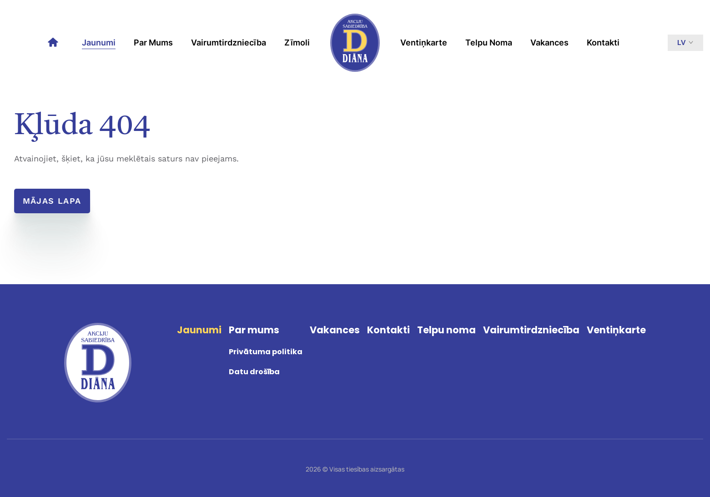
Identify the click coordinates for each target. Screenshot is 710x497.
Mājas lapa (53, 201)
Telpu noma (488, 42)
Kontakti (603, 42)
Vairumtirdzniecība (228, 42)
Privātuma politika (265, 351)
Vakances (549, 42)
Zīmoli (297, 42)
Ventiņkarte (423, 42)
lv (685, 42)
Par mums (153, 42)
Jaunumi (99, 42)
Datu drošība (254, 371)
